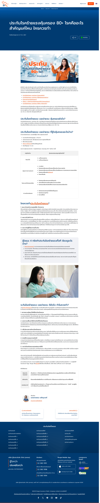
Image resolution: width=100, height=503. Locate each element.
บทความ (47, 3)
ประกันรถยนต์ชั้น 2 (12, 442)
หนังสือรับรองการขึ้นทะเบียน (51, 494)
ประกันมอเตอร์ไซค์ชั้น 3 (42, 445)
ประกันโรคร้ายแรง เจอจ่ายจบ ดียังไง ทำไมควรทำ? (35, 103)
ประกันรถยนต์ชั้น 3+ (13, 445)
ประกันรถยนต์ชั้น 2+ (13, 439)
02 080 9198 (42, 469)
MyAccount (83, 3)
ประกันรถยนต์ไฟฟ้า (69, 431)
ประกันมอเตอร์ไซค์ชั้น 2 (42, 439)
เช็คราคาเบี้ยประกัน (27, 144)
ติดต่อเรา (61, 3)
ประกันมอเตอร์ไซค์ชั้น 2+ (42, 436)
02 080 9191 (42, 463)
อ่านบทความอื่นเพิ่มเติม (36, 401)
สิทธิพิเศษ (54, 3)
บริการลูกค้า (40, 3)
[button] (96, 3)
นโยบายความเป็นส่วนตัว (37, 494)
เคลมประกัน (31, 3)
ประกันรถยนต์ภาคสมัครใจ (14, 433)
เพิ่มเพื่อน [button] (84, 37)
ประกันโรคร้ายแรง (39, 203)
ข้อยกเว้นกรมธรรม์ (29, 246)
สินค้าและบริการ (22, 3)
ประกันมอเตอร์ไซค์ (40, 431)
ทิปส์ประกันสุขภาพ (13, 35)
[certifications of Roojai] (84, 468)
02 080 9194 (42, 475)
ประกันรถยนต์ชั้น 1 (12, 436)
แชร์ (74, 37)
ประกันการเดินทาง (69, 442)
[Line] (47, 497)
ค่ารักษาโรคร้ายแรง (27, 308)
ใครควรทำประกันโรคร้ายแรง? (30, 99)
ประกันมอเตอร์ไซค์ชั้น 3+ (42, 442)
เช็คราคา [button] (91, 3)
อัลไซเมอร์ (50, 172)
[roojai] (5, 3)
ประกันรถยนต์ (11, 431)
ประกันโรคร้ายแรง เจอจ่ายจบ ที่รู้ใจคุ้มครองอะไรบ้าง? (35, 97)
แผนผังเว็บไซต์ (81, 494)
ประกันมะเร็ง (68, 433)
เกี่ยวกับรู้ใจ (14, 3)
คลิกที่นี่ (37, 363)
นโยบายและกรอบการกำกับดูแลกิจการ (68, 494)
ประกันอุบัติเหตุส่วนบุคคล (71, 439)
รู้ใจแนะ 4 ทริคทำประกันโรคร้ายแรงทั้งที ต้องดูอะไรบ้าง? (36, 101)
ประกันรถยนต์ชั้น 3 (12, 448)
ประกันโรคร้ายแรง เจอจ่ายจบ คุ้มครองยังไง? (34, 95)
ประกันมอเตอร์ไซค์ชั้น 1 (41, 433)
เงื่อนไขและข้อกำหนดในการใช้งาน (22, 494)
